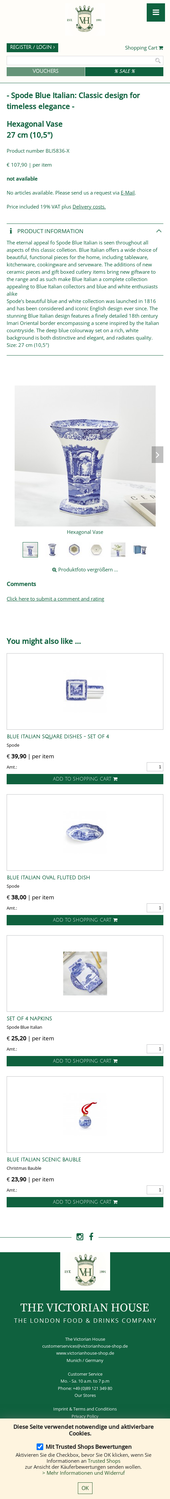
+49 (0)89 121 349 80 (92, 1388)
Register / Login (32, 47)
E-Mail (128, 192)
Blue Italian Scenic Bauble (44, 1159)
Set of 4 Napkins (29, 1018)
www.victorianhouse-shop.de (85, 1353)
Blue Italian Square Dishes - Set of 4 (58, 736)
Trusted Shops (104, 1460)
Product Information (45, 231)
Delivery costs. (89, 206)
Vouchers (46, 71)
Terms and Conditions (95, 1409)
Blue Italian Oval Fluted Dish (48, 877)
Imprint (60, 1409)
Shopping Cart (144, 48)
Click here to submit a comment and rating (55, 598)
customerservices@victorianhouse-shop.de (85, 1346)
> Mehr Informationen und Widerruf (83, 1472)
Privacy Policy (85, 1416)
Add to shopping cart (85, 779)
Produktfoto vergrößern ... (85, 569)
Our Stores (85, 1395)
